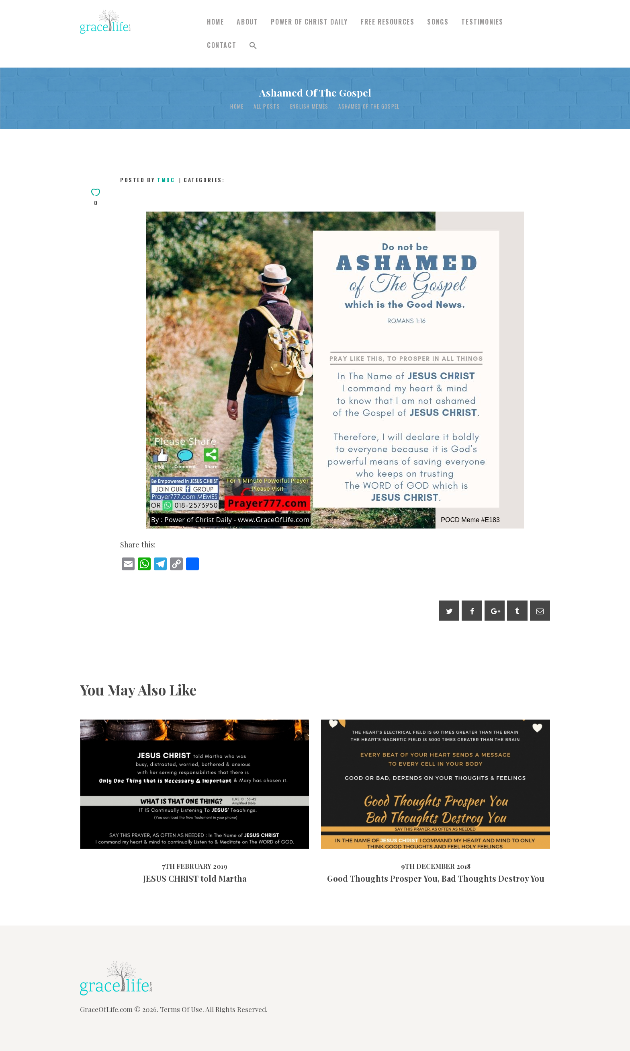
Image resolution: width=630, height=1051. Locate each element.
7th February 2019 (194, 866)
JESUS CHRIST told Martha (194, 878)
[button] (253, 46)
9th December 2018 (435, 866)
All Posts (267, 106)
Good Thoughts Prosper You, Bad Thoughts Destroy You (435, 878)
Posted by (148, 180)
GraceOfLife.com (106, 1009)
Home (236, 106)
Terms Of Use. (182, 1009)
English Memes (309, 106)
